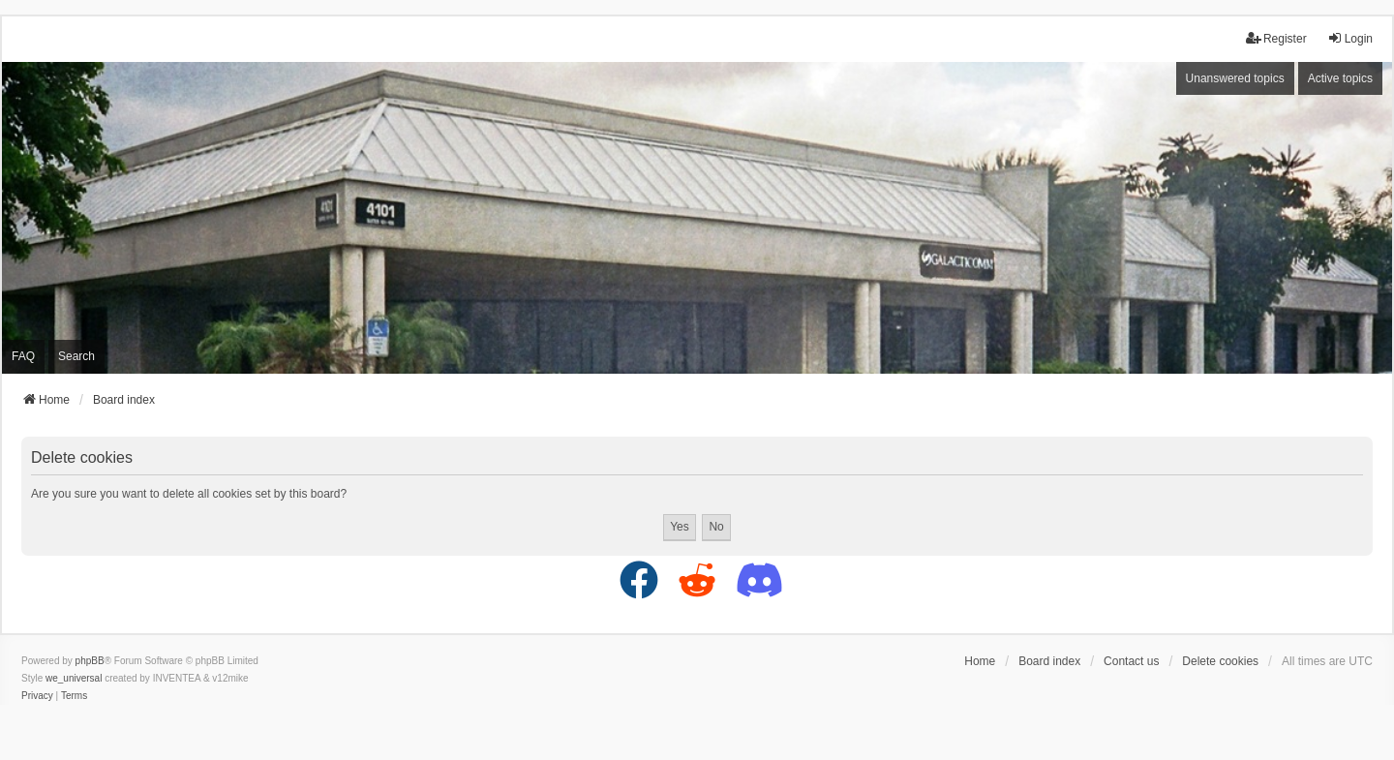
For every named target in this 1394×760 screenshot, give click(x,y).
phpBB (90, 660)
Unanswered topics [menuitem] (1235, 78)
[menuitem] (37, 696)
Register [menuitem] (1276, 38)
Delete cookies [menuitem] (1220, 661)
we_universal (73, 678)
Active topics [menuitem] (1340, 78)
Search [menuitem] (76, 356)
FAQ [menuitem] (23, 356)
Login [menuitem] (1350, 38)
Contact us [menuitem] (1131, 661)
